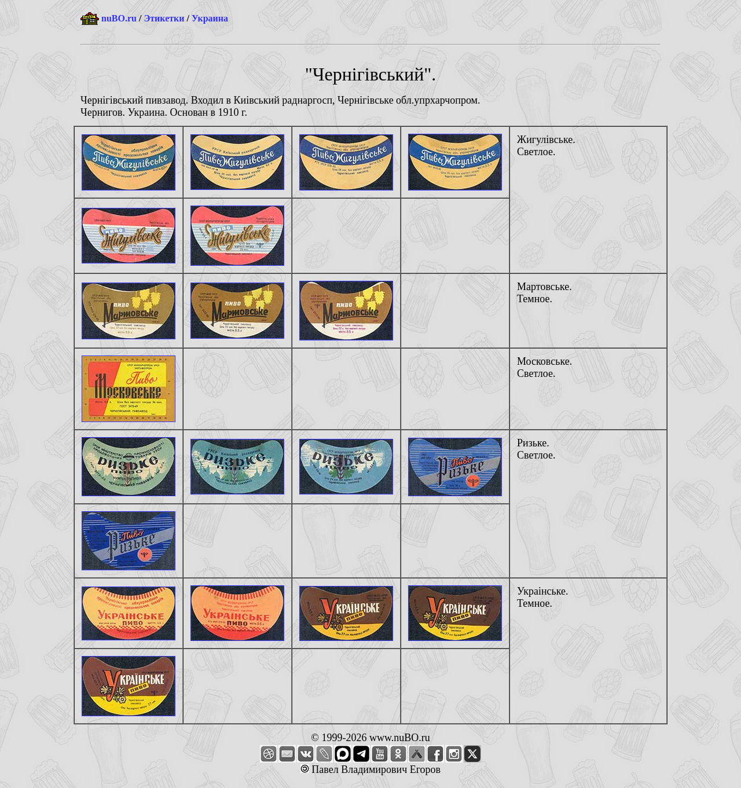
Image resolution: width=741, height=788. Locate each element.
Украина (210, 18)
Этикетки (164, 18)
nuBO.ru (119, 18)
